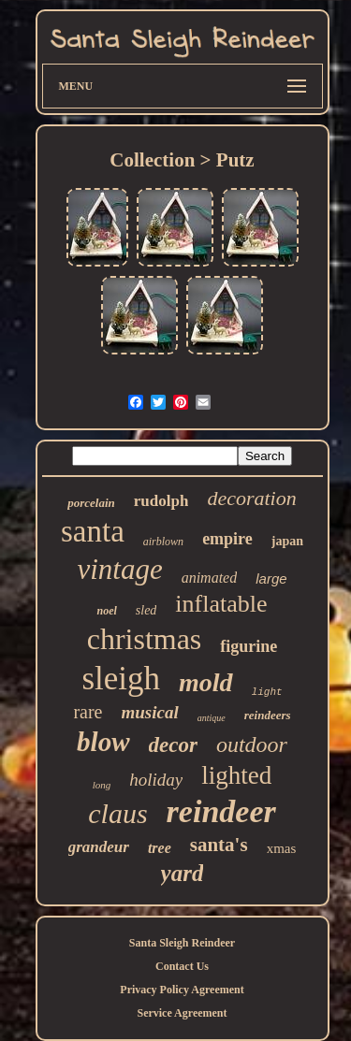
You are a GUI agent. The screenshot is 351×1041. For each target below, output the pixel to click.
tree (159, 848)
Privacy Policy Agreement (181, 989)
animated (210, 578)
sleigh (120, 678)
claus (117, 813)
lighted (236, 775)
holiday (156, 779)
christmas (144, 639)
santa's (219, 844)
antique (211, 718)
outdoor (251, 744)
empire (227, 538)
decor (173, 745)
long (102, 784)
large (271, 578)
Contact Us (182, 966)
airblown (163, 541)
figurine (248, 646)
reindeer (221, 811)
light (267, 692)
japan (287, 541)
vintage (119, 569)
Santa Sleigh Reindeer (182, 942)
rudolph (161, 501)
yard (182, 873)
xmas (282, 848)
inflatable (221, 603)
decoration (251, 498)
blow (103, 742)
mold (206, 682)
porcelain (91, 503)
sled (146, 610)
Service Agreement (182, 1012)
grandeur (98, 847)
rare (87, 711)
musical (150, 712)
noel (106, 610)
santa (92, 531)
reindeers (267, 715)
